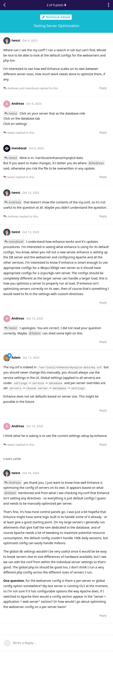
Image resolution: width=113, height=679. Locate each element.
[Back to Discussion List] (4, 5)
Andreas (15, 202)
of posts (56, 5)
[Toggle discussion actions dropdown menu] (108, 5)
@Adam (35, 333)
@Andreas (96, 163)
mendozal (16, 241)
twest (13, 113)
